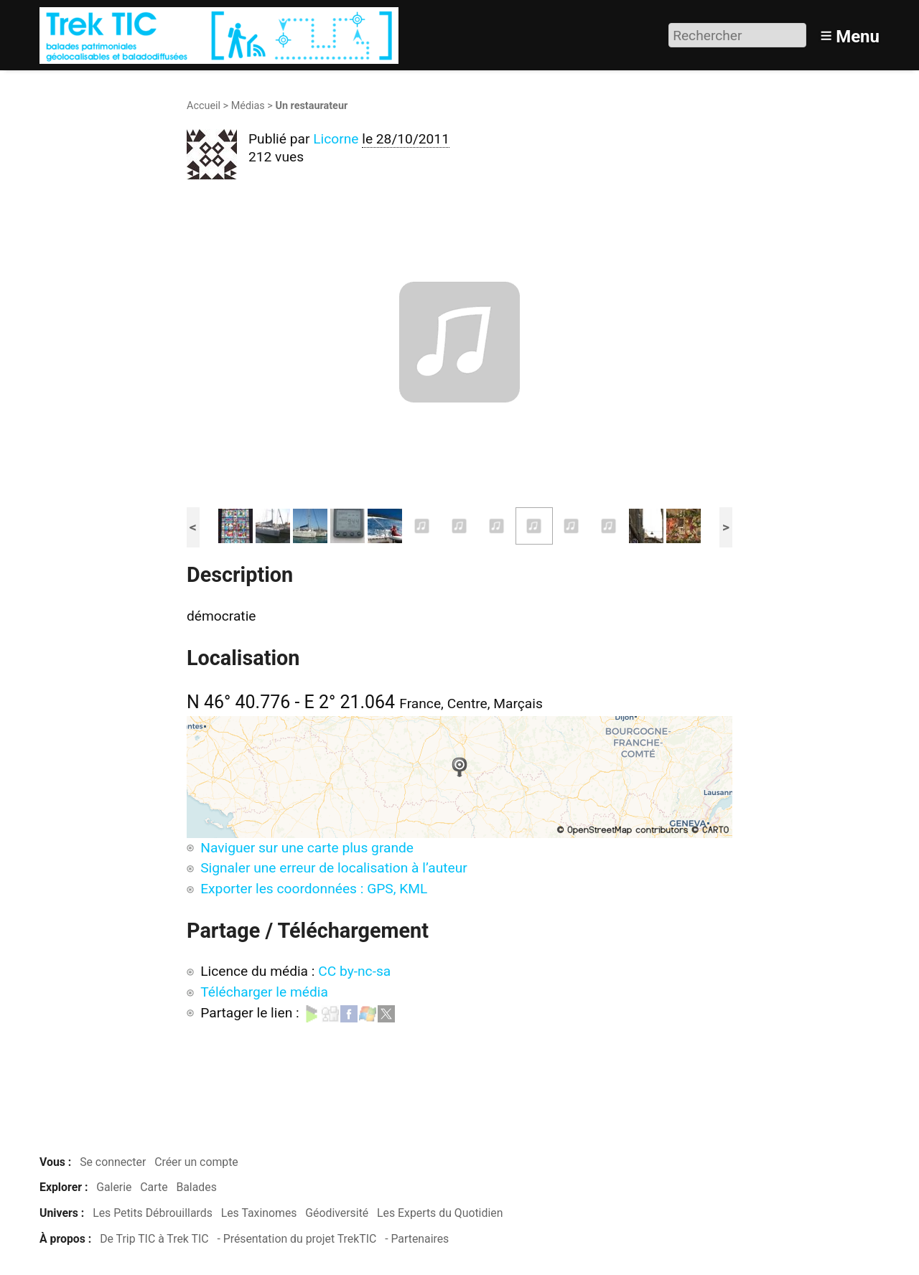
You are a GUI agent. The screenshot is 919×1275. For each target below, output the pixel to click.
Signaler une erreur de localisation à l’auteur (333, 868)
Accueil (203, 106)
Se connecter (113, 1162)
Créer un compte (196, 1162)
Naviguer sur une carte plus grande (307, 847)
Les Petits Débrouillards (153, 1213)
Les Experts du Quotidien (440, 1213)
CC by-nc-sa (354, 971)
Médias (248, 106)
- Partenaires (417, 1239)
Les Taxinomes (259, 1213)
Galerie (113, 1187)
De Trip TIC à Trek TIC (154, 1239)
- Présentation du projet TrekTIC (296, 1239)
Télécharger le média (264, 992)
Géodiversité (336, 1213)
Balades (196, 1187)
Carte (153, 1187)
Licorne (335, 139)
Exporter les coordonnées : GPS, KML (313, 888)
